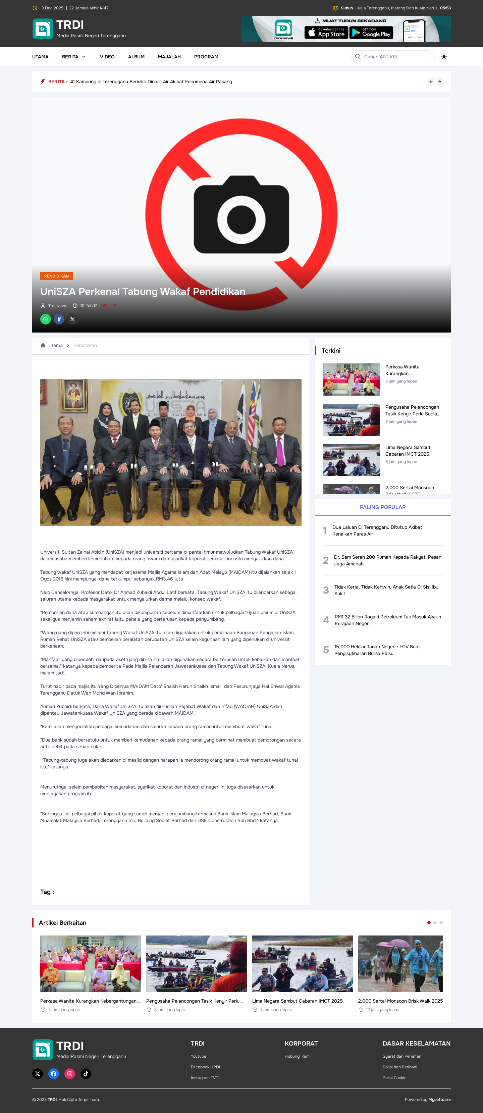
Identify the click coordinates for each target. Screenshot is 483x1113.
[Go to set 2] (435, 922)
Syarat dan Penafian (402, 1056)
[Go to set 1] (429, 922)
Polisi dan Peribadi (400, 1067)
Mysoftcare (439, 1099)
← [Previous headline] (431, 82)
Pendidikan (56, 276)
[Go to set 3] (441, 922)
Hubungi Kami (298, 1056)
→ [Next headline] (439, 82)
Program (206, 57)
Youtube (198, 1056)
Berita (74, 57)
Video (107, 57)
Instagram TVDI (205, 1077)
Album (136, 57)
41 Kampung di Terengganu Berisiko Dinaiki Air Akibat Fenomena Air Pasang (151, 82)
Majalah (169, 57)
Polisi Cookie (395, 1077)
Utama (40, 57)
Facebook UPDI (205, 1067)
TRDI (52, 1099)
